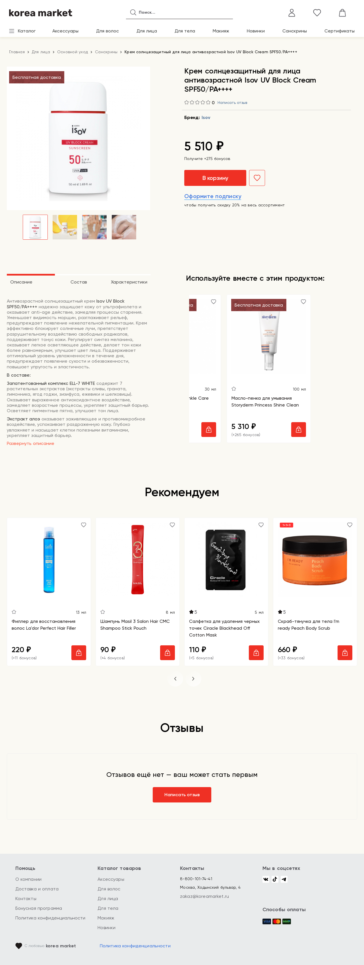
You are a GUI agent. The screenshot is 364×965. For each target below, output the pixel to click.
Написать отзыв (232, 102)
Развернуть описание (30, 443)
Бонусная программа (38, 908)
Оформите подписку (212, 196)
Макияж (221, 31)
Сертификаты (339, 31)
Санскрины (294, 31)
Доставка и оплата (37, 889)
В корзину (215, 177)
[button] (175, 678)
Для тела (185, 31)
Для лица (146, 31)
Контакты (25, 898)
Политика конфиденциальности (50, 918)
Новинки (256, 31)
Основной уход (72, 52)
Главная (17, 52)
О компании (28, 879)
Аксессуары (65, 31)
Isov (206, 117)
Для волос (107, 31)
